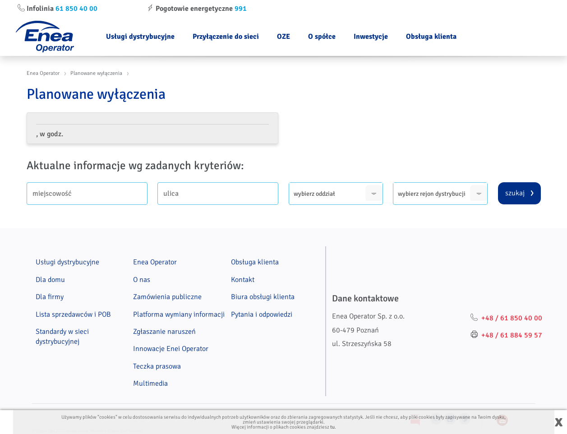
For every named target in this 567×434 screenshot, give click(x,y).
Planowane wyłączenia (96, 73)
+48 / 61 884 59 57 (511, 335)
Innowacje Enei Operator (170, 348)
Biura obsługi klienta (263, 296)
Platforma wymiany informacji (179, 314)
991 (241, 8)
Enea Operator (43, 73)
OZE (283, 36)
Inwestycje (371, 36)
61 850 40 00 (76, 8)
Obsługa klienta (431, 36)
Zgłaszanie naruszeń (164, 331)
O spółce (322, 36)
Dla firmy (50, 296)
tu (332, 427)
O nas (141, 279)
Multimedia (150, 383)
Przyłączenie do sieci (226, 36)
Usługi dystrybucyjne (140, 36)
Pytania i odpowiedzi (261, 314)
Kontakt (242, 279)
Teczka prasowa (157, 366)
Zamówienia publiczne (167, 296)
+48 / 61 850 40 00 (511, 318)
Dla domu (50, 279)
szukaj (515, 193)
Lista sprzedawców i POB (73, 314)
